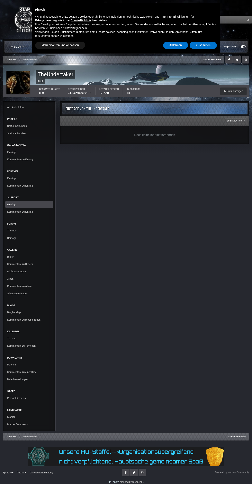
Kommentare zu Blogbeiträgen (23, 319)
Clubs (91, 47)
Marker (11, 416)
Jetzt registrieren (227, 46)
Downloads (135, 47)
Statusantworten (16, 133)
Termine (11, 338)
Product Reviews (16, 398)
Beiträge (11, 238)
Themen (11, 230)
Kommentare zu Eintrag (20, 159)
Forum (72, 47)
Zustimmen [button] (203, 473)
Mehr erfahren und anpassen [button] (60, 473)
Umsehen (18, 47)
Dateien (11, 364)
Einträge (11, 152)
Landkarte (112, 47)
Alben (10, 278)
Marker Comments (17, 424)
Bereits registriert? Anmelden (196, 47)
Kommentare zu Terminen (21, 345)
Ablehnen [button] (175, 473)
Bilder (10, 256)
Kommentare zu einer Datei (22, 372)
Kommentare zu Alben (19, 286)
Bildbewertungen (16, 271)
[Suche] (203, 20)
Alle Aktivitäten (46, 47)
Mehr (157, 47)
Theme (21, 472)
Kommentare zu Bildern (20, 264)
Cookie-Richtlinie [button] (81, 448)
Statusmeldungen (17, 125)
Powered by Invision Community (232, 472)
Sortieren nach (236, 121)
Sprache (8, 472)
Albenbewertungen (17, 293)
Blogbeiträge (14, 312)
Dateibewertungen (17, 379)
